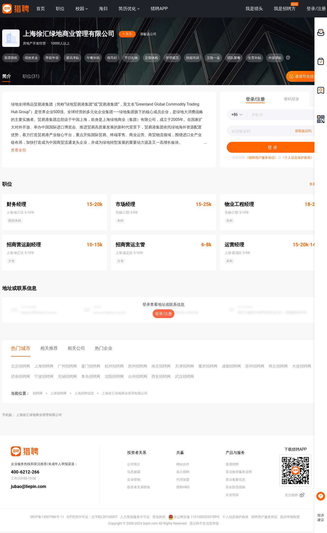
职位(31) (31, 76)
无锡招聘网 (67, 376)
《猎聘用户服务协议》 (261, 158)
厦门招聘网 (90, 366)
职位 (60, 8)
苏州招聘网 (254, 366)
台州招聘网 (137, 376)
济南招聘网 (20, 376)
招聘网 (38, 393)
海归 (103, 8)
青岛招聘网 (90, 376)
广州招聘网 (67, 366)
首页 (40, 8)
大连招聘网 (301, 366)
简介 (6, 76)
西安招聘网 (161, 376)
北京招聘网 (20, 366)
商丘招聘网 (278, 366)
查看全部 (18, 150)
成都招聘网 (231, 366)
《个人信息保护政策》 (297, 158)
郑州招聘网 (137, 366)
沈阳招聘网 (114, 376)
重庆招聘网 (207, 366)
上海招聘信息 (84, 393)
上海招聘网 (43, 366)
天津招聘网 (184, 366)
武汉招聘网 (184, 376)
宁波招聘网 (43, 376)
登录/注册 (163, 314)
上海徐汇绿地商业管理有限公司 (124, 393)
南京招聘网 (161, 366)
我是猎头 (254, 8)
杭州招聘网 (114, 366)
